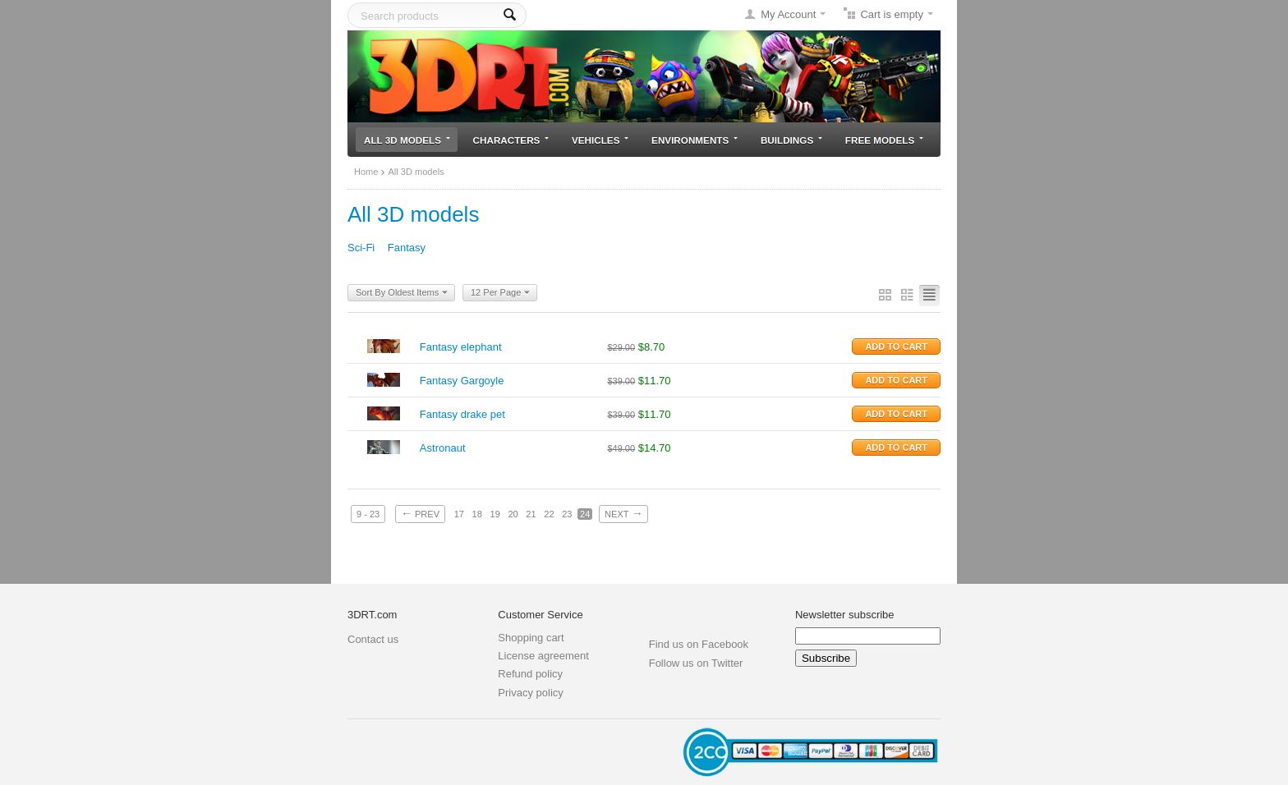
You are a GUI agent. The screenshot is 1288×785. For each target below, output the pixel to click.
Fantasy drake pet (462, 414)
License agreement (543, 656)
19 (495, 514)
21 (531, 514)
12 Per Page (500, 293)
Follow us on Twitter (696, 663)
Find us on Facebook (698, 644)
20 (513, 514)
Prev (420, 513)
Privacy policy (530, 692)
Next (623, 513)
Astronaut (443, 448)
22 (549, 514)
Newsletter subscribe (845, 614)
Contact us (372, 639)
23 (567, 514)
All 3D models (407, 140)
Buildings (791, 140)
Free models (884, 140)
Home (366, 172)
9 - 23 (368, 514)
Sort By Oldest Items (402, 293)
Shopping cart (531, 637)
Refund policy (530, 674)
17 (459, 514)
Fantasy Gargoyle (462, 380)
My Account (788, 14)
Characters (511, 140)
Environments (694, 140)
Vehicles (600, 140)
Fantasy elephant (461, 347)
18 (477, 514)
